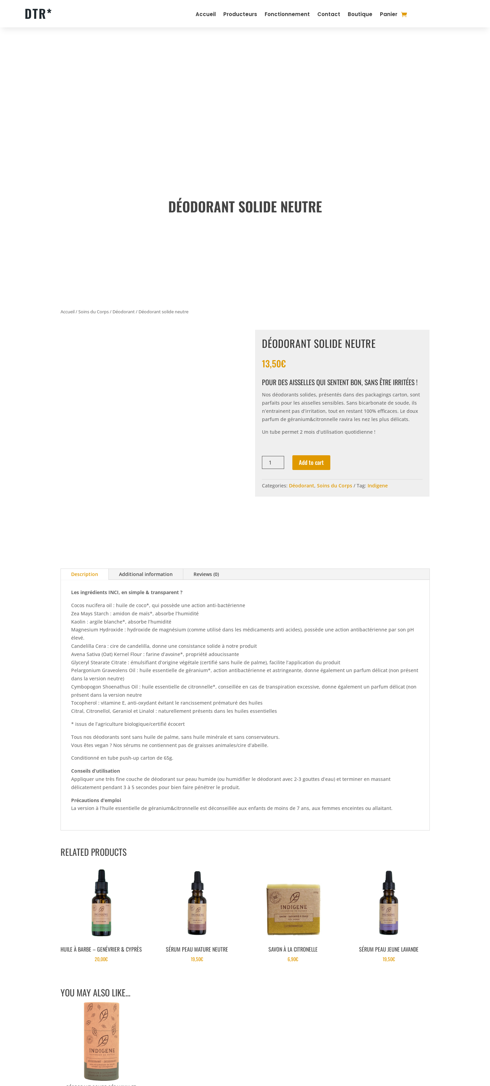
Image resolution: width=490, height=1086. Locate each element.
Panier (388, 15)
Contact (328, 15)
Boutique (360, 15)
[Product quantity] (273, 462)
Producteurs (240, 15)
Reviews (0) (206, 574)
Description (84, 574)
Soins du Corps (93, 312)
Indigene (378, 485)
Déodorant (123, 312)
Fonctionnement (287, 15)
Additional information (146, 574)
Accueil (206, 15)
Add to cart (311, 462)
